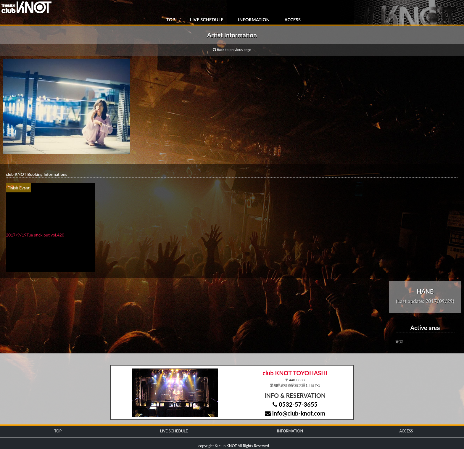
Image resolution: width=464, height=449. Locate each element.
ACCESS (292, 19)
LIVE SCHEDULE (206, 19)
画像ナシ (14, 186)
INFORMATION (254, 19)
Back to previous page (232, 49)
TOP (170, 19)
